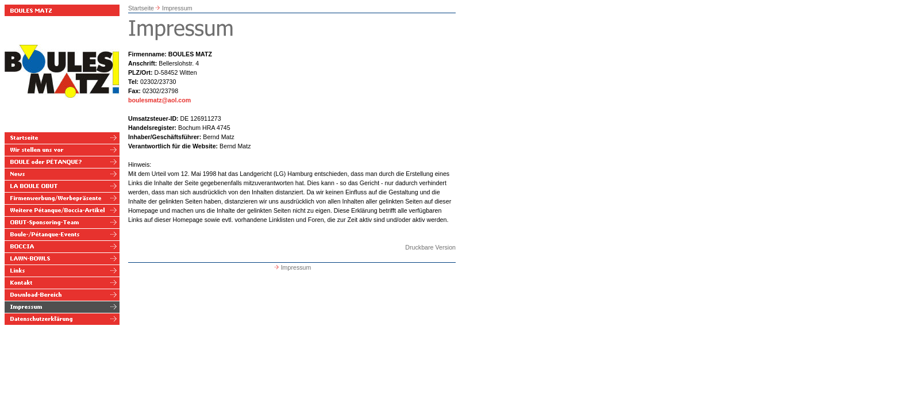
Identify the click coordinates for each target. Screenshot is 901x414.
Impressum (177, 8)
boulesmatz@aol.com (159, 100)
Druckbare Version (430, 247)
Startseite (141, 8)
